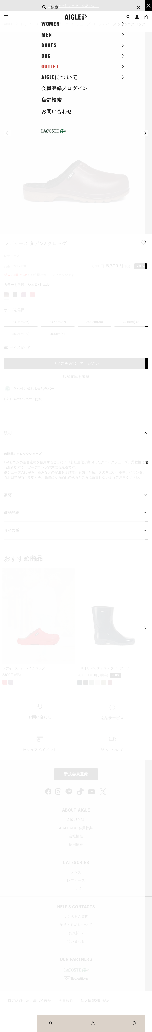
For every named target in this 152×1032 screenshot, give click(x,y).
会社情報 (76, 836)
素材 (76, 495)
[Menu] (6, 17)
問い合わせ (76, 941)
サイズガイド (20, 347)
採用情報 (76, 844)
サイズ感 (76, 531)
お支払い (76, 933)
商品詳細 (76, 513)
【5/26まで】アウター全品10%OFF (73, 5)
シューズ (83, 24)
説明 (76, 433)
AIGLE (8, 24)
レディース (30, 24)
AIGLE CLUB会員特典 (76, 828)
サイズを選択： (16, 310)
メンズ (76, 872)
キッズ (76, 889)
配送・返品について (76, 925)
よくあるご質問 (75, 916)
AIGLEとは (75, 820)
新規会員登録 (76, 774)
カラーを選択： (26, 285)
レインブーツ (57, 24)
